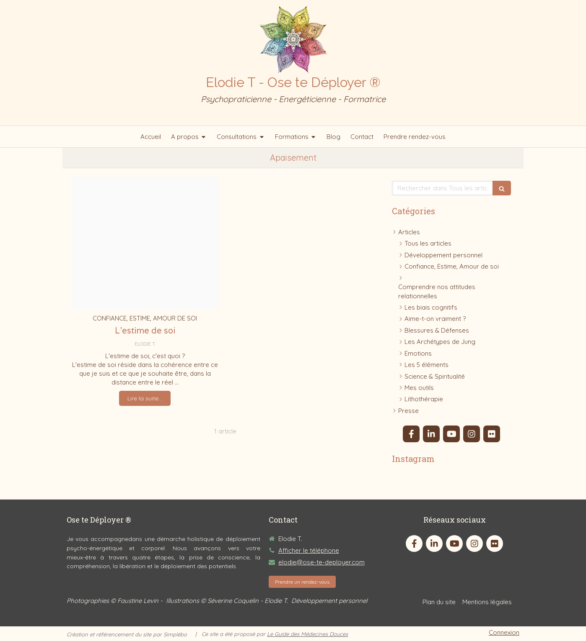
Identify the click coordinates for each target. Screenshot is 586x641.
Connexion (504, 632)
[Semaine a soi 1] (145, 243)
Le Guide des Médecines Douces (307, 634)
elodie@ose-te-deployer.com (321, 562)
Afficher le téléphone (308, 550)
